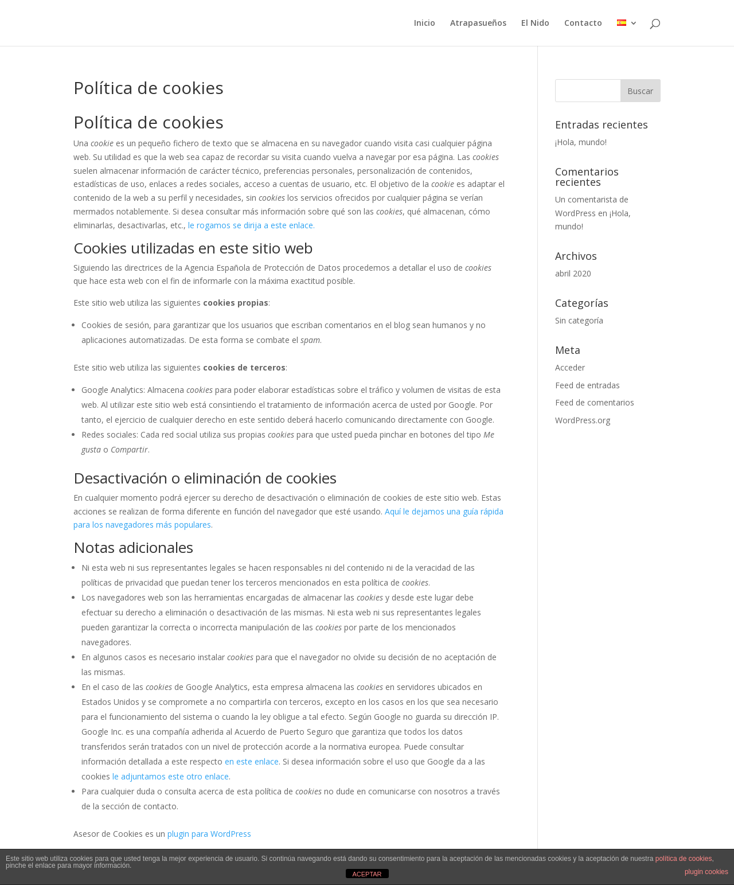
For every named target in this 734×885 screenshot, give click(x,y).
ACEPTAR (366, 874)
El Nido (535, 23)
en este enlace (252, 761)
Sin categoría (579, 320)
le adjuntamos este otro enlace (170, 776)
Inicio (424, 23)
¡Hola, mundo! (581, 142)
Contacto (583, 23)
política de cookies (683, 859)
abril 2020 (573, 273)
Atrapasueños (478, 23)
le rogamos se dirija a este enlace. (251, 225)
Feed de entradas (587, 385)
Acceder (570, 367)
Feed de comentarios (594, 402)
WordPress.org (582, 420)
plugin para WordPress (209, 833)
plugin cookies (706, 872)
